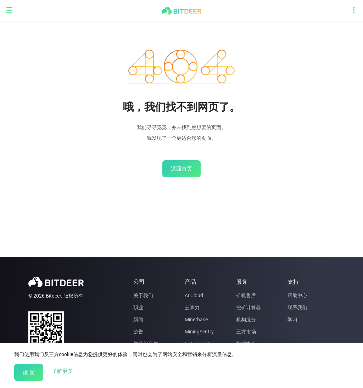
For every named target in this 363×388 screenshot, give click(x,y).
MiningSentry (199, 331)
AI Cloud (194, 295)
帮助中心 (297, 295)
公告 (138, 331)
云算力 (192, 307)
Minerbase (196, 319)
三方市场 (246, 331)
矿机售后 (246, 295)
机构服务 (246, 319)
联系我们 (297, 307)
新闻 (138, 319)
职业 (138, 307)
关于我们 (143, 295)
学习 (292, 319)
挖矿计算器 (248, 307)
